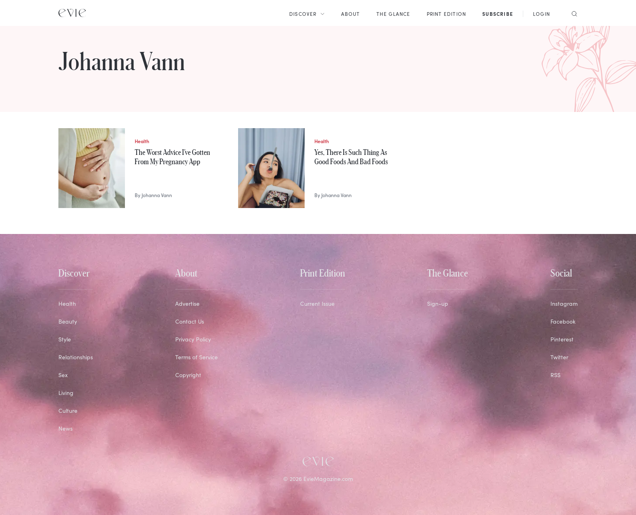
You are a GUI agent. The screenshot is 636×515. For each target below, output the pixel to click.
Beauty (67, 321)
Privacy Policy (193, 339)
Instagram (564, 303)
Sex (63, 375)
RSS (555, 375)
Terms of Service (196, 357)
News (65, 428)
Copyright (188, 375)
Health (67, 303)
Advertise (187, 303)
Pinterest (562, 339)
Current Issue (317, 303)
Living (65, 392)
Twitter (559, 357)
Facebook (563, 321)
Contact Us (189, 321)
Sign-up (437, 303)
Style (64, 339)
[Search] (572, 13)
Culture (67, 410)
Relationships (75, 357)
